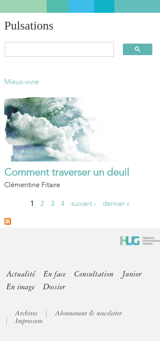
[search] (55, 49)
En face (55, 274)
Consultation (93, 274)
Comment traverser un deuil (66, 172)
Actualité (20, 274)
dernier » (116, 204)
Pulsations (28, 25)
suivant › (83, 204)
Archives (26, 313)
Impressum (29, 321)
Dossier (54, 286)
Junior (132, 274)
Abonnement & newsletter (88, 313)
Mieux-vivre (21, 82)
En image (20, 286)
